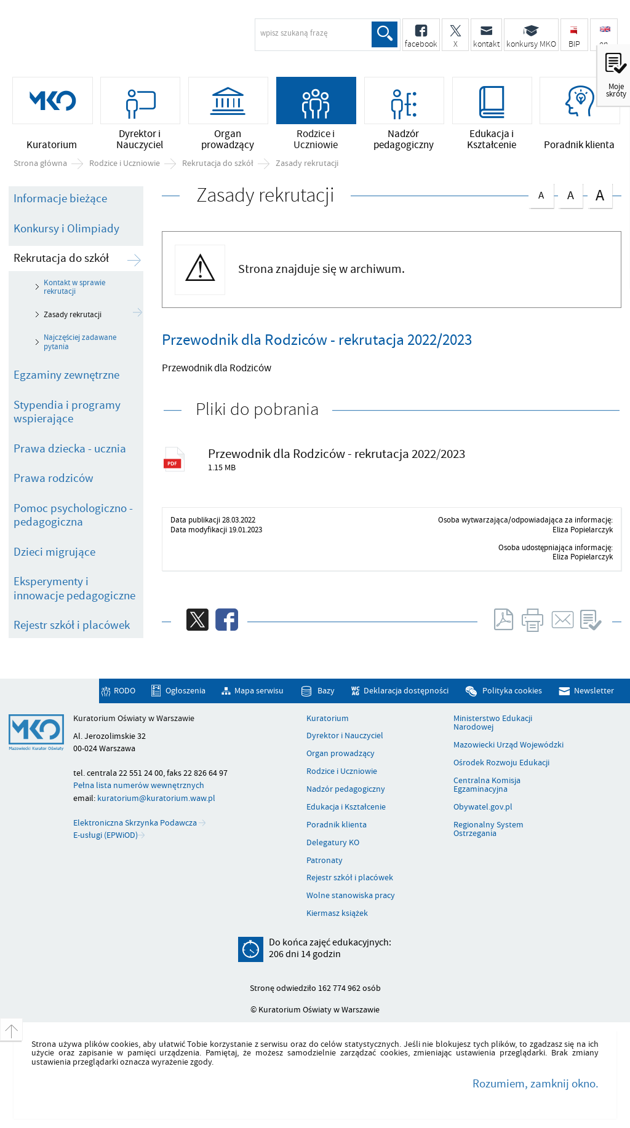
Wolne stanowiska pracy (350, 895)
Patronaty (324, 860)
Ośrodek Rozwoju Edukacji (501, 763)
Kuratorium (327, 718)
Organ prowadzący (340, 753)
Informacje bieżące (60, 198)
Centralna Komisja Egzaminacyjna (486, 785)
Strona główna (40, 163)
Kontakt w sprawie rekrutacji (74, 287)
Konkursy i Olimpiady (66, 228)
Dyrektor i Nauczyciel (344, 736)
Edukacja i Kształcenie (346, 807)
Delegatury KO (332, 842)
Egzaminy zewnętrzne (66, 375)
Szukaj (384, 34)
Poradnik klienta (336, 825)
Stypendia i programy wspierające (67, 412)
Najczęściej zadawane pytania (80, 342)
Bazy (326, 690)
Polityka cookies (512, 690)
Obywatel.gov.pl (482, 807)
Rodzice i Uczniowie (124, 163)
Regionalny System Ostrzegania (488, 829)
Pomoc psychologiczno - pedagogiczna (73, 515)
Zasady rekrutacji (307, 163)
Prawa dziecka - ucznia (70, 448)
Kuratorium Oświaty (107, 40)
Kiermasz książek (337, 913)
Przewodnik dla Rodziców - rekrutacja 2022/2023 (336, 454)
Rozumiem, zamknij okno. (535, 1083)
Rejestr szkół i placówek (72, 625)
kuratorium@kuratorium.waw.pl (156, 798)
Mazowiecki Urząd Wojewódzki (508, 745)
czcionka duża (600, 194)
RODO (124, 690)
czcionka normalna (540, 192)
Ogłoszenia (185, 690)
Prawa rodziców (54, 478)
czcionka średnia (570, 193)
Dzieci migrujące (54, 552)
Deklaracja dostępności (406, 690)
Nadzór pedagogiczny (345, 789)
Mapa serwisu (259, 690)
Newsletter (594, 690)
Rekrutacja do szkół (217, 163)
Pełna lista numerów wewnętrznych (138, 785)
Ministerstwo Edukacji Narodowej (492, 723)
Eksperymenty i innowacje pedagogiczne (74, 588)
